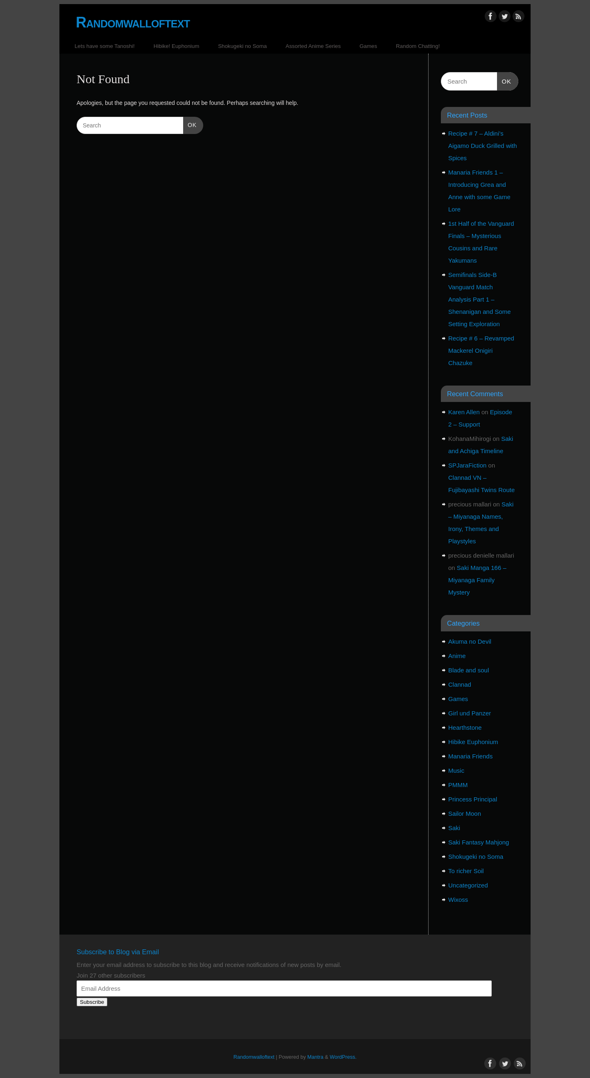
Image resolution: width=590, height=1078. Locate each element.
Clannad (459, 684)
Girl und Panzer (469, 713)
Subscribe (92, 1002)
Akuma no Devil (469, 641)
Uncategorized (468, 885)
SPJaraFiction (467, 465)
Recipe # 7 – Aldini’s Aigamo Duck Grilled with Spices (482, 145)
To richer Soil (466, 870)
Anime (457, 655)
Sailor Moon (464, 813)
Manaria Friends (470, 756)
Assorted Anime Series (313, 46)
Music (456, 770)
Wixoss (458, 899)
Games (368, 46)
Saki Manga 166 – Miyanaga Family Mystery (477, 580)
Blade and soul (468, 670)
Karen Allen (464, 412)
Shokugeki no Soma (242, 46)
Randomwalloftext (133, 22)
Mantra (315, 1057)
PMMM (458, 784)
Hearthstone (465, 727)
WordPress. (343, 1057)
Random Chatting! (418, 46)
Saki (454, 827)
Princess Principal (472, 799)
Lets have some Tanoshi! (105, 46)
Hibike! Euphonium (177, 46)
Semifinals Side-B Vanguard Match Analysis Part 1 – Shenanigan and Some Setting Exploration (479, 299)
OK (190, 124)
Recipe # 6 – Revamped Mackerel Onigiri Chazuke (481, 350)
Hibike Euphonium (473, 741)
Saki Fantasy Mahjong (478, 842)
